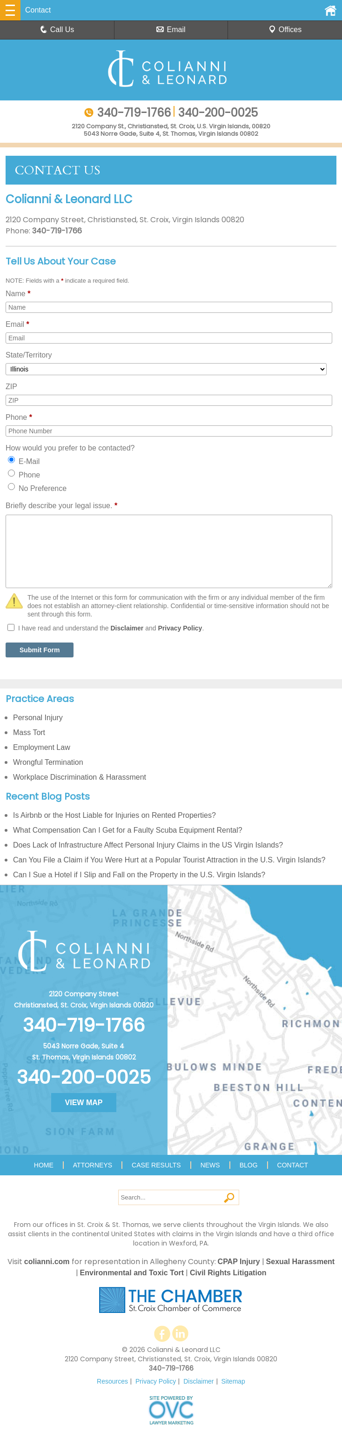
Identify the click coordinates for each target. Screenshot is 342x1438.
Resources (112, 1381)
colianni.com (47, 1262)
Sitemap (233, 1381)
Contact (292, 1165)
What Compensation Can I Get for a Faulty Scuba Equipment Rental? (127, 830)
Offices (285, 29)
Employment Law (41, 747)
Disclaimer (126, 628)
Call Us (57, 29)
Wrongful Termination (48, 762)
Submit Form (40, 650)
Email (170, 29)
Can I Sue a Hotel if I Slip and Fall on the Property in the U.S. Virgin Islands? (139, 875)
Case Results (156, 1165)
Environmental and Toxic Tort (132, 1273)
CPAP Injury (239, 1262)
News (210, 1165)
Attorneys (92, 1165)
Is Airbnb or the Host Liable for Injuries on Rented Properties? (114, 815)
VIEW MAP (84, 1103)
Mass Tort (29, 732)
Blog (249, 1165)
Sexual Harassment (300, 1262)
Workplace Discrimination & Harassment (79, 777)
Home (44, 1165)
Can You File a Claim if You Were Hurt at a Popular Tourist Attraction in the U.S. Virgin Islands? (169, 860)
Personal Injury (38, 718)
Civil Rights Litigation (228, 1273)
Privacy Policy (180, 628)
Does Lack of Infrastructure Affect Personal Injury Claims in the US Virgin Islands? (148, 845)
